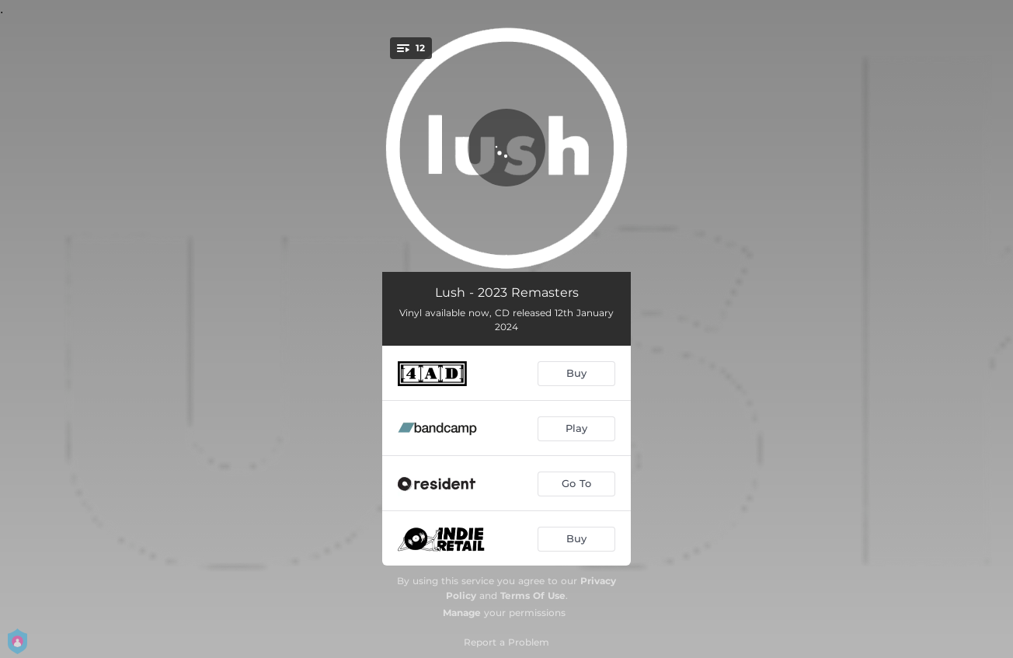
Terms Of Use (533, 595)
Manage (462, 612)
